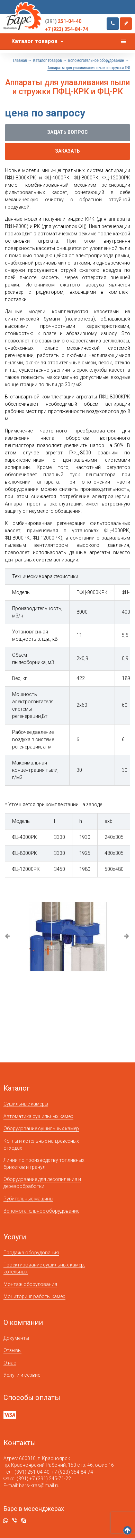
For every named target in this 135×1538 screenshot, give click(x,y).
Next (127, 936)
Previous (8, 936)
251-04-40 (63, 21)
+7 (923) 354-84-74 (66, 29)
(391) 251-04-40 (32, 1472)
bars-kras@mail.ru (39, 1485)
